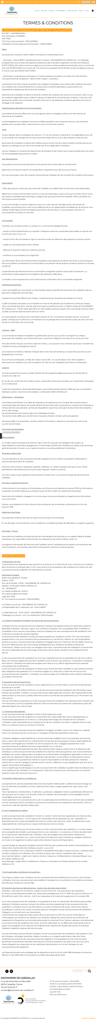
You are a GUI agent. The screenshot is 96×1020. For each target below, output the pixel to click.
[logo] (11, 10)
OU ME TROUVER (72, 10)
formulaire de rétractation (11, 432)
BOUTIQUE (44, 10)
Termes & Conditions (88, 1018)
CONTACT (81, 10)
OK (93, 2)
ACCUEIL (37, 10)
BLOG (87, 10)
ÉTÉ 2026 (51, 10)
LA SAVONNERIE (60, 10)
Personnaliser (85, 2)
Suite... (78, 2)
